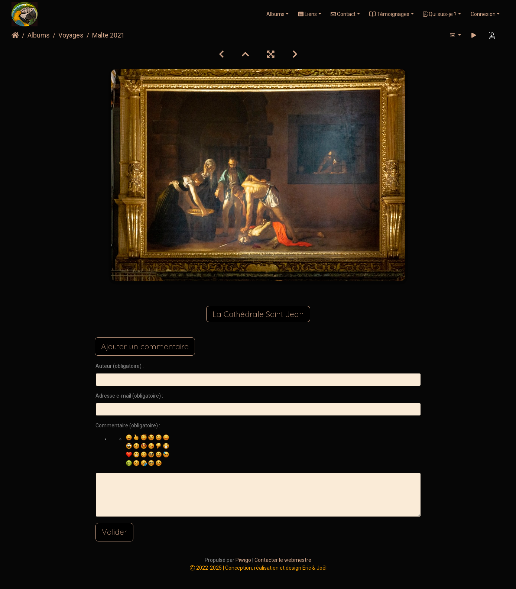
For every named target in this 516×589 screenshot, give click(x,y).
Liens (307, 14)
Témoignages (389, 14)
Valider (114, 532)
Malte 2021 (108, 35)
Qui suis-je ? (440, 14)
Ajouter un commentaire (145, 346)
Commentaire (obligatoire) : (127, 425)
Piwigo (243, 560)
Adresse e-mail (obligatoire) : (129, 396)
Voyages (71, 35)
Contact (343, 14)
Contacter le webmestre (282, 560)
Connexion (483, 14)
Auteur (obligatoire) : (119, 366)
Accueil (15, 35)
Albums (275, 14)
